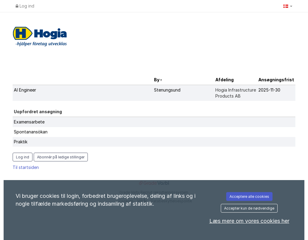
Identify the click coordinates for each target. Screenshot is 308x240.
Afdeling (224, 79)
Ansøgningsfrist (276, 79)
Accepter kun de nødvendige (249, 208)
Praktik (20, 141)
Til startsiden (26, 167)
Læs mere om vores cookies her (249, 221)
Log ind (25, 5)
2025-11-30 (269, 89)
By (157, 79)
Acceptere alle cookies (249, 196)
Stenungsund (167, 89)
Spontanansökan (31, 131)
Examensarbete (29, 121)
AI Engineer (25, 89)
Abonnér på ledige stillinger (61, 157)
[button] (287, 6)
